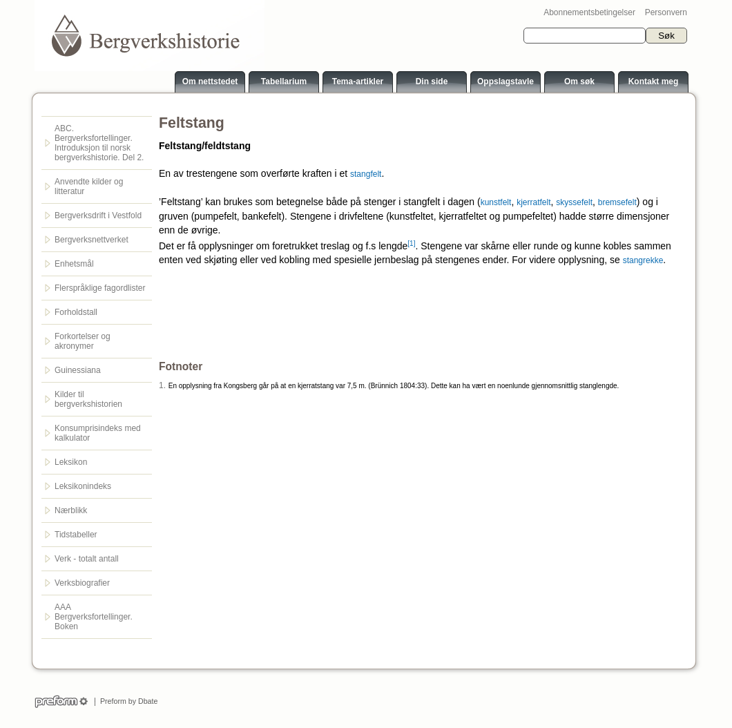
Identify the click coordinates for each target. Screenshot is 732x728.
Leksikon (71, 462)
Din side (432, 81)
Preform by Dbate (126, 701)
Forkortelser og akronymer (82, 341)
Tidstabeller (76, 534)
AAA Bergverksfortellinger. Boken (94, 616)
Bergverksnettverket (91, 240)
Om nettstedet (210, 81)
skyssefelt (574, 202)
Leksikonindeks (83, 486)
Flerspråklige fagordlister (100, 288)
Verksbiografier (82, 583)
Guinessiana (78, 370)
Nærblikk (71, 510)
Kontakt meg (653, 81)
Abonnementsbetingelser (589, 12)
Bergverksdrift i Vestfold (98, 215)
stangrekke (643, 260)
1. (162, 385)
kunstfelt (496, 202)
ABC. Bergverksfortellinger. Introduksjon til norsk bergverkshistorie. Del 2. (99, 143)
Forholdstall (76, 312)
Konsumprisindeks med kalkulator (98, 433)
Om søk (579, 81)
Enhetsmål (74, 264)
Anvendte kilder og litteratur (89, 186)
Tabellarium (284, 81)
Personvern (666, 12)
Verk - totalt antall (87, 559)
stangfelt (365, 174)
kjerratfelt (533, 202)
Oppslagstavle (505, 81)
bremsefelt (617, 202)
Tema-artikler (357, 81)
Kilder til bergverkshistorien (88, 399)
